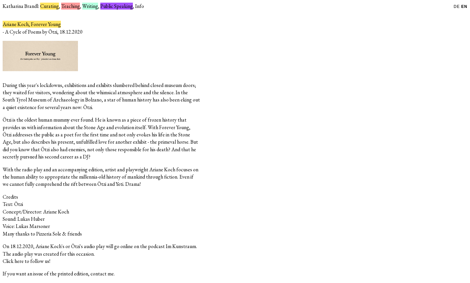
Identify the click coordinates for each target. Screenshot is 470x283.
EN (464, 6)
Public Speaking (116, 6)
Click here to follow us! (26, 261)
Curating (49, 6)
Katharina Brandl (20, 6)
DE (457, 6)
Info (139, 6)
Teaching (70, 6)
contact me (102, 273)
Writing (90, 6)
